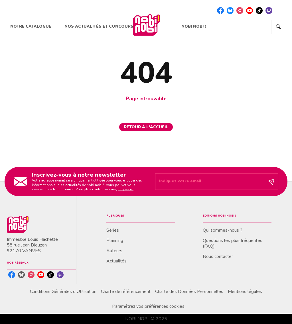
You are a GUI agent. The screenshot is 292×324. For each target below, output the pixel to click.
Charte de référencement (126, 291)
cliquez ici (125, 189)
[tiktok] (259, 10)
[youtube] (249, 10)
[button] (146, 127)
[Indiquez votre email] (209, 181)
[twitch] (269, 10)
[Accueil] (146, 24)
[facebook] (220, 10)
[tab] (34, 26)
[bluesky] (230, 10)
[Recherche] (278, 27)
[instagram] (240, 10)
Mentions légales (245, 291)
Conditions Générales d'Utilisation (63, 291)
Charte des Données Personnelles (189, 291)
